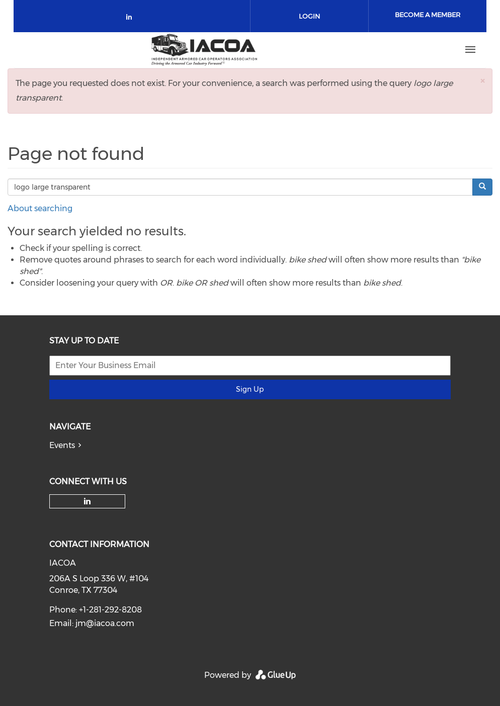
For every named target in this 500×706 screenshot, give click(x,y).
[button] (482, 80)
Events (62, 445)
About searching (40, 208)
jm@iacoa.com (104, 623)
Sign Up (250, 389)
